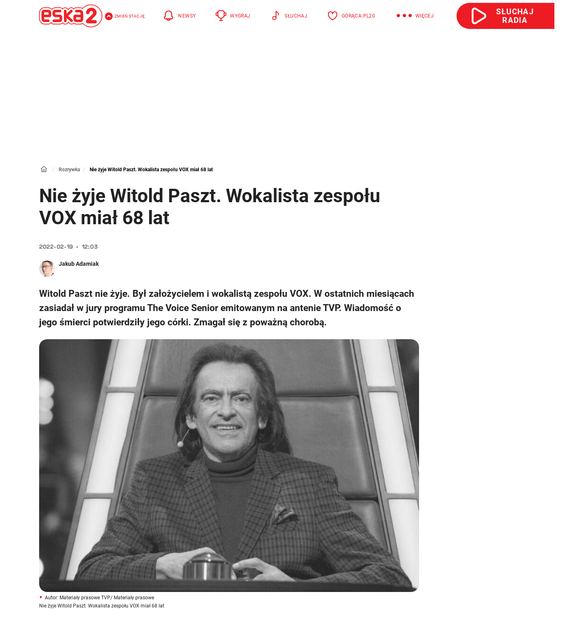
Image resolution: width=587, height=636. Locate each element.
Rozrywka (69, 169)
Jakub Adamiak (79, 264)
